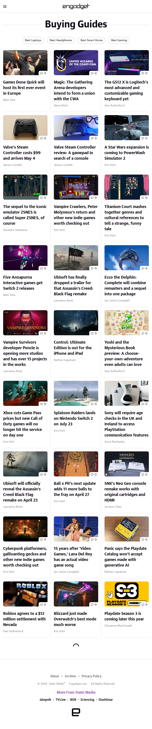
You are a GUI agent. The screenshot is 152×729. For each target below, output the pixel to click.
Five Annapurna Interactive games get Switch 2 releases (23, 283)
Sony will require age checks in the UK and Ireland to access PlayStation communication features (126, 424)
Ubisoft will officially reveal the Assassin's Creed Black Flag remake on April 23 (22, 492)
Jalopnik (45, 699)
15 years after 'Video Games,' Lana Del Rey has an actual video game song (73, 557)
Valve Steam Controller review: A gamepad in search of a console (75, 152)
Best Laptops (33, 40)
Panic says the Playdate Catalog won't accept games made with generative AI (125, 557)
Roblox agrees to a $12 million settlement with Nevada (24, 619)
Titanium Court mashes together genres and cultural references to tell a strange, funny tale (125, 218)
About (54, 676)
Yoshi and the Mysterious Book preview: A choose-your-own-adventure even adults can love (123, 353)
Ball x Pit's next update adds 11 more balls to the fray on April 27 (75, 489)
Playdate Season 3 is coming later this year (124, 616)
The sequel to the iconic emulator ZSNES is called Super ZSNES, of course (25, 215)
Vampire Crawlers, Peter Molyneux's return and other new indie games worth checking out (76, 215)
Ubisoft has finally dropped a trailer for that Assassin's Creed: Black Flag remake (73, 285)
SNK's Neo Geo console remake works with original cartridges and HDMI (125, 492)
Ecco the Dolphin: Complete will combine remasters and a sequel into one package (125, 285)
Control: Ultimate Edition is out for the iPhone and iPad (73, 348)
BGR (73, 699)
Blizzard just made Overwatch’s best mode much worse (75, 619)
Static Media (56, 683)
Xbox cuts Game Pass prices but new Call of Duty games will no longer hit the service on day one (23, 424)
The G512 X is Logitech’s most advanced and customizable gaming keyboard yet (126, 90)
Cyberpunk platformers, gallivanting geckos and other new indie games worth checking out (25, 557)
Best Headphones (61, 40)
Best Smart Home (92, 40)
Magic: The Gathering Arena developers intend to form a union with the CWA (74, 90)
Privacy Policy (92, 676)
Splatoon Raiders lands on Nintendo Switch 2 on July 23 (74, 418)
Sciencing (87, 699)
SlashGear (106, 699)
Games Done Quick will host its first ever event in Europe (24, 87)
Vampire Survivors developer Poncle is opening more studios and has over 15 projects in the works (25, 353)
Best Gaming (119, 40)
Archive (70, 676)
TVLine (61, 699)
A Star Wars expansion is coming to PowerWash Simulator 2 (126, 152)
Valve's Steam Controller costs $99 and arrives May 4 (22, 152)
